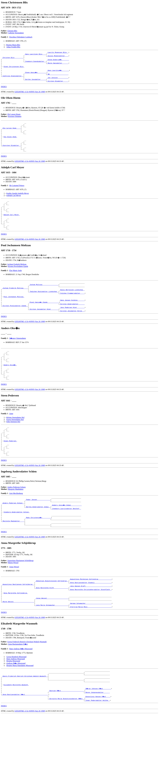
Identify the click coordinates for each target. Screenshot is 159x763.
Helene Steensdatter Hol (15, 445)
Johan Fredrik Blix (13, 47)
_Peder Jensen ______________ (37, 534)
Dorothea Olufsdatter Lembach (20, 37)
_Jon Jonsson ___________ (57, 82)
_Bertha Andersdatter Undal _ (37, 542)
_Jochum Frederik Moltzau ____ (15, 306)
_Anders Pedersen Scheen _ (13, 538)
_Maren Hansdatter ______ (57, 65)
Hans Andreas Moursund (15, 703)
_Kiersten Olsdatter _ (11, 155)
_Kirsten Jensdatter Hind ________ (43, 331)
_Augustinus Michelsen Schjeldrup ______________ (90, 618)
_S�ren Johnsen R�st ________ (98, 737)
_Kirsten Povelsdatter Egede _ (15, 327)
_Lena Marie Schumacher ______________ (51, 649)
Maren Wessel (13, 601)
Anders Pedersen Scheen (16, 521)
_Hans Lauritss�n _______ (58, 73)
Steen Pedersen (10, 472)
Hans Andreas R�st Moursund (20, 693)
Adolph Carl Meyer (13, 206)
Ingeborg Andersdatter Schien (17, 548)
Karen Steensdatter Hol (15, 447)
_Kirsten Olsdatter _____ (57, 86)
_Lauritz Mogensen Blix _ (57, 53)
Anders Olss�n (10, 390)
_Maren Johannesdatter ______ (97, 741)
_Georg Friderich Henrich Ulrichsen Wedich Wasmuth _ (25, 722)
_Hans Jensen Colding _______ (72, 320)
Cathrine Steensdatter (16, 33)
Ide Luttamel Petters (16, 196)
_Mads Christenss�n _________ (38, 555)
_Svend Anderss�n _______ (58, 61)
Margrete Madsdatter (15, 523)
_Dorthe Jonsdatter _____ (35, 84)
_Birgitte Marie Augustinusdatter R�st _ (67, 747)
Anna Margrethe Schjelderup (16, 635)
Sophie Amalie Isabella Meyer (17, 204)
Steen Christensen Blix (14, 69)
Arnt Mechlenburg (16, 527)
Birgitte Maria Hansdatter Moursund (19, 710)
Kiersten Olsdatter (14, 121)
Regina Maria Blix (13, 45)
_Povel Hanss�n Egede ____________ (44, 323)
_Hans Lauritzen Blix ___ (35, 55)
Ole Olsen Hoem (10, 145)
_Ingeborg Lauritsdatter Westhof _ (66, 544)
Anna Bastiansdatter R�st (18, 689)
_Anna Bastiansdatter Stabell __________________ (90, 622)
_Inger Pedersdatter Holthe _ (97, 749)
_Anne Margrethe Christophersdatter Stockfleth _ (90, 631)
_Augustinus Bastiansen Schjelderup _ (18, 624)
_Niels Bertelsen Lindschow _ (72, 308)
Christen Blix (12, 31)
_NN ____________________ (57, 78)
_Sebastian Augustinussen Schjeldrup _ (51, 620)
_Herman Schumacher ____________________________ (90, 647)
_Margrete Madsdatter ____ (13, 559)
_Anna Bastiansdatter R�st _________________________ (25, 743)
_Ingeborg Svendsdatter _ (35, 63)
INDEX (4, 91)
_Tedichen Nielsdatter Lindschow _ (43, 310)
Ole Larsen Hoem (14, 119)
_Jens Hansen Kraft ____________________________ (90, 626)
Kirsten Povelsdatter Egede (18, 283)
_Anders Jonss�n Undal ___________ (66, 540)
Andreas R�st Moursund (15, 708)
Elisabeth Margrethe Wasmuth (16, 732)
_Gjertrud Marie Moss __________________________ (90, 651)
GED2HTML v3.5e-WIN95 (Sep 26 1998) (29, 97)
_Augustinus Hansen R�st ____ (98, 745)
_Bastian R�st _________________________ (67, 739)
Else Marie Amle (15, 287)
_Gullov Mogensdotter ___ (57, 57)
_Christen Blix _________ (12, 59)
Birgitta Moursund (13, 706)
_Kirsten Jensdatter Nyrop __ (72, 333)
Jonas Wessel (14, 606)
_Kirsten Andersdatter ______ (72, 325)
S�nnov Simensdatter (17, 360)
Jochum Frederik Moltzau (16, 281)
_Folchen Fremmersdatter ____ (72, 312)
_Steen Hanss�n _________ (35, 75)
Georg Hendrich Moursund (16, 701)
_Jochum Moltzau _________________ (43, 302)
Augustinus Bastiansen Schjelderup (20, 599)
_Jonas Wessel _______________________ (51, 641)
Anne (11, 441)
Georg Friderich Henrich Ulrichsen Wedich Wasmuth (27, 686)
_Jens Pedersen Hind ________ (72, 329)
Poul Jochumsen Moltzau (14, 316)
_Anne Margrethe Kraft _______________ (51, 629)
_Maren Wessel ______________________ (18, 645)
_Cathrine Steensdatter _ (12, 80)
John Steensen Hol (13, 449)
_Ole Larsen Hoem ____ (11, 134)
